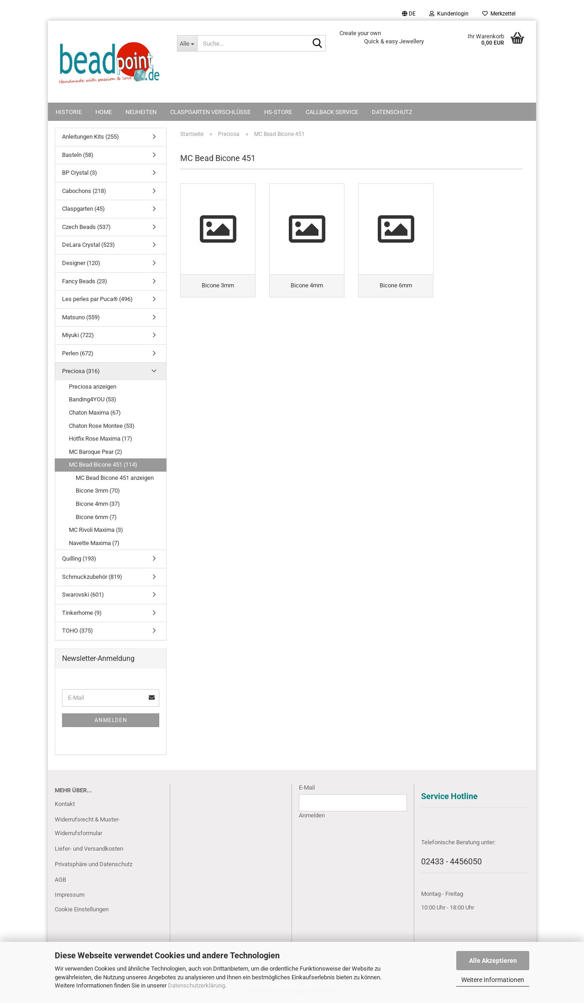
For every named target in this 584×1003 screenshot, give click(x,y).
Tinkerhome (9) (82, 612)
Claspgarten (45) (83, 208)
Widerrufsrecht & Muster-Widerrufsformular (87, 826)
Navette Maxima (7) (94, 543)
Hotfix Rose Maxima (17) (100, 438)
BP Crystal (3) (79, 172)
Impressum (69, 894)
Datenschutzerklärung (196, 985)
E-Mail (307, 787)
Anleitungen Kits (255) (90, 136)
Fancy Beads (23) (84, 281)
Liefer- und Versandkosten (89, 848)
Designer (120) (81, 263)
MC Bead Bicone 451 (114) (103, 464)
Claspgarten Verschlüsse (210, 112)
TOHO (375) (77, 630)
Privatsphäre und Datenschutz (93, 864)
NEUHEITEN (140, 112)
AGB (60, 879)
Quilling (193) (79, 558)
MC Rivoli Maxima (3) (96, 529)
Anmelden (110, 720)
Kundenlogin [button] (449, 13)
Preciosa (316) (81, 371)
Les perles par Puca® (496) (97, 299)
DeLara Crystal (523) (88, 244)
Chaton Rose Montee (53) (102, 425)
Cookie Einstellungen (82, 909)
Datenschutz (392, 112)
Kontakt (65, 803)
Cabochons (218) (84, 190)
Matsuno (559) (81, 317)
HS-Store (278, 112)
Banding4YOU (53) (92, 399)
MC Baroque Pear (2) (95, 451)
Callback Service (332, 112)
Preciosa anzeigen (92, 386)
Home (103, 112)
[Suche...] (187, 43)
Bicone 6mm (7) (96, 517)
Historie (69, 112)
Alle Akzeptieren (493, 960)
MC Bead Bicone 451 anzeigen (115, 477)
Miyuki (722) (78, 335)
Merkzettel (499, 13)
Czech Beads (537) (86, 226)
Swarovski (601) (83, 594)
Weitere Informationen (492, 979)
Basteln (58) (78, 154)
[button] (408, 14)
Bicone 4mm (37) (98, 503)
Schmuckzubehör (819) (92, 576)
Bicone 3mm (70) (98, 490)
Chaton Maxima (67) (95, 412)
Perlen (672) (78, 353)
